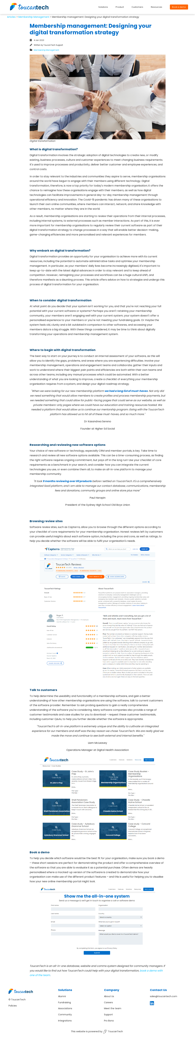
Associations (65, 1008)
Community (65, 1014)
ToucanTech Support (53, 45)
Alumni (62, 996)
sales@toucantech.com (163, 996)
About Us (109, 996)
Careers (108, 1002)
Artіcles (11, 17)
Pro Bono (109, 1020)
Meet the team (112, 1008)
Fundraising (64, 1002)
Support (108, 1014)
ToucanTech (113, 1032)
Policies (13, 1005)
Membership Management (33, 17)
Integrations (65, 1020)
